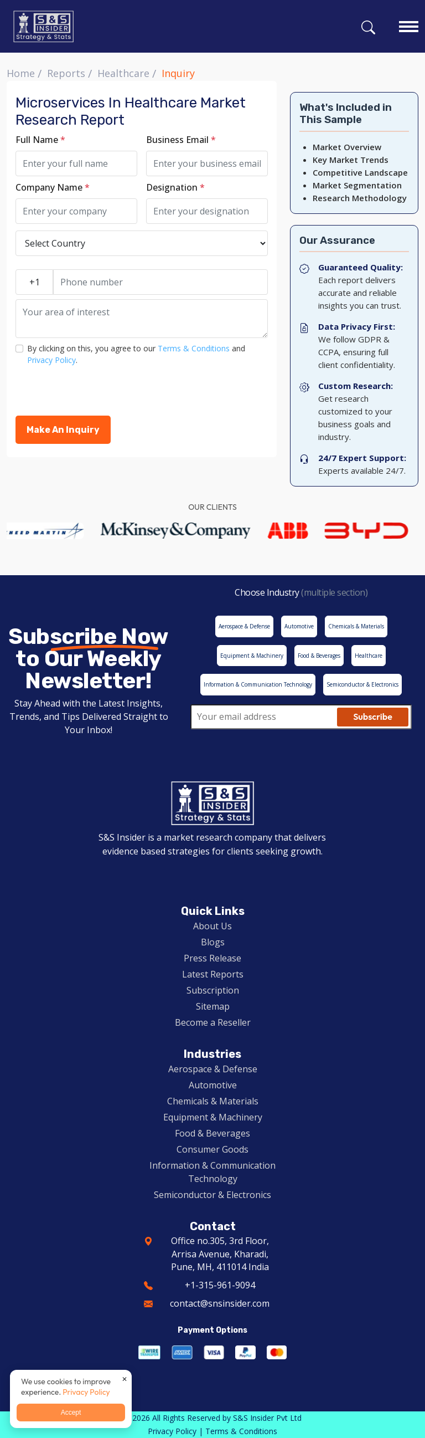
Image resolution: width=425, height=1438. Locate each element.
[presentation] (99, 394)
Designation (175, 187)
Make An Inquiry (63, 429)
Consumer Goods (212, 1149)
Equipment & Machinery (212, 1117)
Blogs (213, 942)
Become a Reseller (213, 1022)
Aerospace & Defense (212, 1069)
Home (21, 73)
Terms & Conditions (194, 348)
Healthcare (123, 73)
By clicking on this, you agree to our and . (136, 354)
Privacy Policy (51, 360)
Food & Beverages (212, 1133)
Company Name (52, 187)
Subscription (212, 990)
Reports (66, 73)
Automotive (213, 1085)
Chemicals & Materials (212, 1101)
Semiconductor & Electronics (212, 1195)
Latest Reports (212, 974)
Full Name (40, 140)
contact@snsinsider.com (219, 1303)
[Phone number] (160, 282)
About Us (212, 926)
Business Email (181, 140)
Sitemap (213, 1006)
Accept (71, 1412)
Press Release (212, 958)
